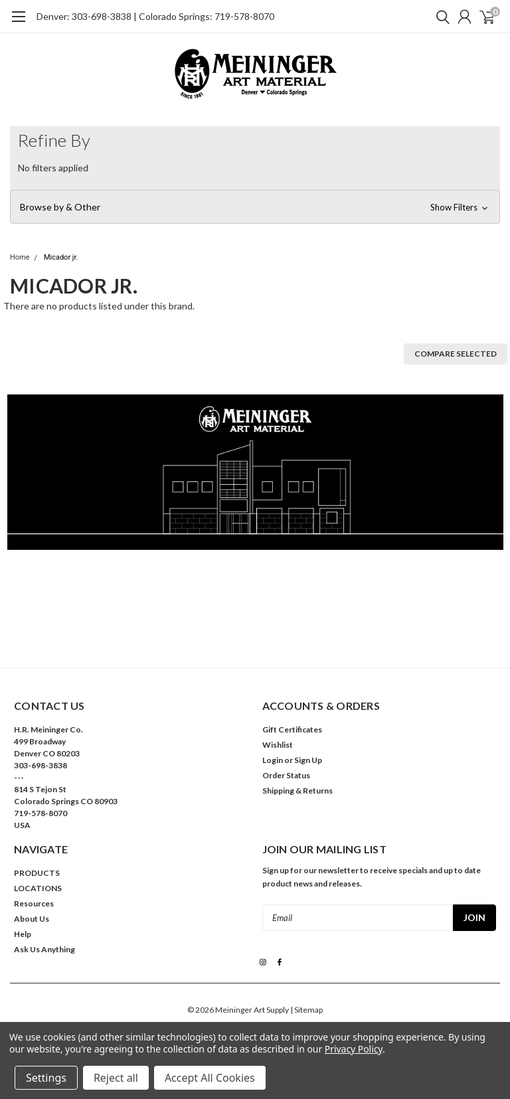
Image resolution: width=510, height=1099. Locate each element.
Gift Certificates (292, 729)
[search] (439, 16)
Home (20, 257)
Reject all (116, 1077)
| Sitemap (306, 1010)
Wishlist (277, 745)
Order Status (286, 775)
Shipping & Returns (297, 791)
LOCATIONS (38, 888)
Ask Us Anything (44, 949)
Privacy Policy (353, 1049)
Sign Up (308, 760)
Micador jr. (61, 257)
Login (272, 760)
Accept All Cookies (210, 1077)
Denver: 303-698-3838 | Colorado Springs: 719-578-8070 (155, 16)
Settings (46, 1077)
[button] (255, 207)
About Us (31, 919)
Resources (34, 903)
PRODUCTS (37, 873)
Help (22, 934)
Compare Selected (455, 354)
